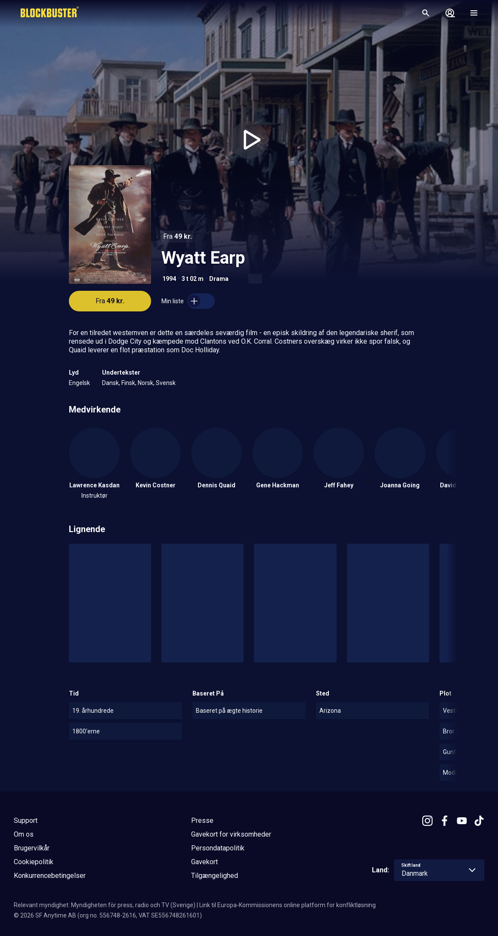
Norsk (145, 382)
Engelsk (79, 382)
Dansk (110, 382)
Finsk (128, 382)
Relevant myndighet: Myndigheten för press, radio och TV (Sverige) (104, 905)
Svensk (166, 382)
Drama (219, 278)
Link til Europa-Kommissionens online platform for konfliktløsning (287, 905)
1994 (169, 278)
